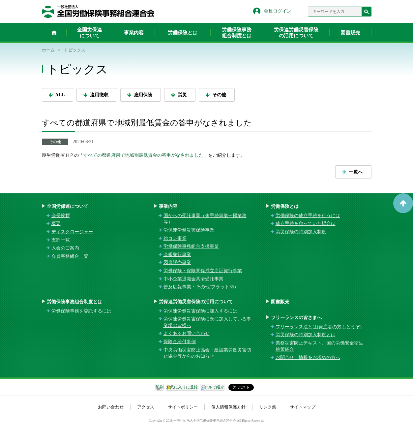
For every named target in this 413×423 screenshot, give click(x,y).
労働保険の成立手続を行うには (308, 215)
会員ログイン (277, 11)
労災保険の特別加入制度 (301, 231)
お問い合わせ (111, 407)
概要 (56, 223)
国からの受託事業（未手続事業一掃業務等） (205, 219)
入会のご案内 (65, 247)
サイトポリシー (183, 407)
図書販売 (350, 32)
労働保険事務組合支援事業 (191, 246)
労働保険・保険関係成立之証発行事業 (202, 270)
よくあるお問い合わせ (186, 333)
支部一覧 (60, 240)
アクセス (145, 407)
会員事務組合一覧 (69, 256)
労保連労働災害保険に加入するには (200, 311)
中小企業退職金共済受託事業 (193, 279)
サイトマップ (302, 407)
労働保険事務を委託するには (81, 311)
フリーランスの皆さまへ (296, 317)
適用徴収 (99, 94)
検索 (366, 11)
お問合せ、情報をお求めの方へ (308, 357)
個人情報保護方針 (228, 407)
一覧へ (356, 172)
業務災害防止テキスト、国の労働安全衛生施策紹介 (319, 346)
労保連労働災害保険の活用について (296, 32)
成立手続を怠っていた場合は (306, 223)
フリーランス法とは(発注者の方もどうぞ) (319, 326)
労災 (182, 94)
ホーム (54, 32)
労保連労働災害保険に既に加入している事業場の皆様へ (207, 322)
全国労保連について (89, 32)
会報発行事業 (177, 254)
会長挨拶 (60, 215)
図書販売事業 (177, 262)
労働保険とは (182, 32)
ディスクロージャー (72, 231)
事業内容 (134, 32)
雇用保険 (143, 94)
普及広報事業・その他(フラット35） (201, 286)
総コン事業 (175, 238)
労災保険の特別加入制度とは (306, 334)
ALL (60, 94)
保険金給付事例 (179, 341)
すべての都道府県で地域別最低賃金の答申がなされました (143, 155)
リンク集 (267, 407)
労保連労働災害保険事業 (188, 230)
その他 (219, 94)
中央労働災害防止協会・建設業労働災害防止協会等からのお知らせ (207, 353)
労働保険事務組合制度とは (236, 32)
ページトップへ (403, 203)
